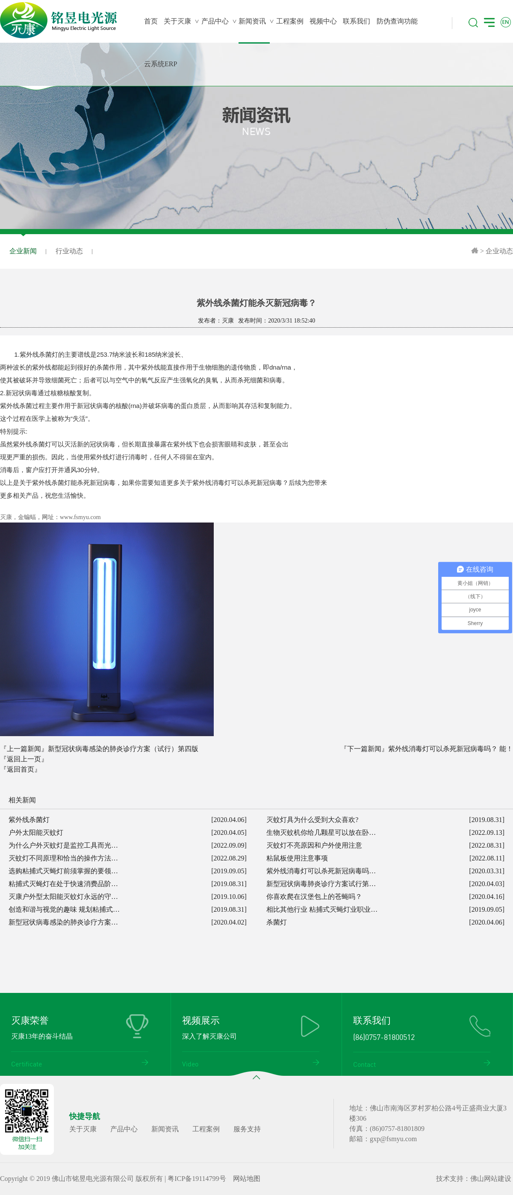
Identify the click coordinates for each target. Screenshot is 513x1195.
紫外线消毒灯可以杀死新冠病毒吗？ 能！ (450, 748)
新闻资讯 (165, 1129)
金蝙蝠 (27, 517)
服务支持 (247, 1129)
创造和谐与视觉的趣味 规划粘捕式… (64, 909)
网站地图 (246, 1178)
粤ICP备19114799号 (197, 1178)
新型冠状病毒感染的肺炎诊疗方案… (63, 922)
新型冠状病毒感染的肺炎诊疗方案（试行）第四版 (123, 748)
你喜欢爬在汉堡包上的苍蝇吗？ (314, 896)
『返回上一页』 (24, 759)
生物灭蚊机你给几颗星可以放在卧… (321, 832)
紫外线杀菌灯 (29, 819)
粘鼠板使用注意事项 (297, 858)
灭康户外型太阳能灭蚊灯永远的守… (63, 896)
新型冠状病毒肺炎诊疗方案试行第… (321, 883)
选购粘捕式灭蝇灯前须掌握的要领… (63, 871)
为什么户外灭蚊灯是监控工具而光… (63, 845)
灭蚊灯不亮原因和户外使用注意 (314, 845)
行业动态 (69, 251)
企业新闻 (23, 251)
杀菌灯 (276, 922)
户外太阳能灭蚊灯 (36, 832)
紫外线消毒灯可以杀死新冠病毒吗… (321, 871)
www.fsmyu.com (80, 517)
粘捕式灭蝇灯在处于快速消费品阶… (63, 883)
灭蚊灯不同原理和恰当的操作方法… (63, 858)
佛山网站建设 (490, 1178)
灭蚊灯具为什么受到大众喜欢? (312, 819)
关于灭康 (83, 1129)
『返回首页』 (20, 769)
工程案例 (206, 1129)
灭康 (6, 517)
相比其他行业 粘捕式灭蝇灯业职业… (321, 909)
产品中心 (124, 1129)
